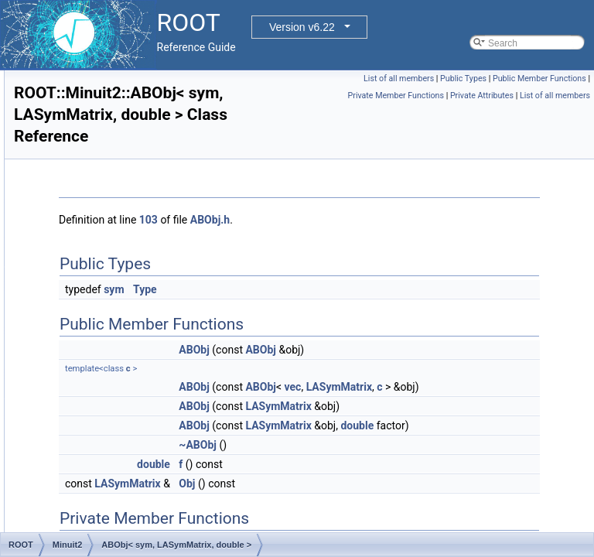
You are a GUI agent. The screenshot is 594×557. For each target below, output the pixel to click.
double (388, 459)
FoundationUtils (95, 121)
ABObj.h (403, 220)
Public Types (563, 78)
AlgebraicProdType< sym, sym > (143, 461)
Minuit (75, 257)
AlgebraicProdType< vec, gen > (140, 512)
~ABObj (391, 479)
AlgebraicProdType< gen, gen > (141, 393)
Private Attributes (482, 113)
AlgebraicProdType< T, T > (130, 495)
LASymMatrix (405, 404)
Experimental (90, 87)
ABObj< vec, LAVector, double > (142, 325)
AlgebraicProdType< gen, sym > (142, 410)
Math (73, 206)
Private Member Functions (542, 96)
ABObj (89, 291)
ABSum (92, 359)
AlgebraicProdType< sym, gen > (142, 444)
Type (338, 289)
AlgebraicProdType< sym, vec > (141, 478)
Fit (68, 104)
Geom (76, 138)
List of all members (498, 78)
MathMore (84, 223)
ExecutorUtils (90, 70)
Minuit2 (78, 274)
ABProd (92, 342)
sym (307, 289)
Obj (380, 517)
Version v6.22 (302, 27)
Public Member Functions (441, 96)
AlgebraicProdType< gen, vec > (140, 427)
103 (342, 220)
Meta (73, 240)
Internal (78, 172)
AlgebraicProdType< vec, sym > (141, 530)
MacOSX (82, 189)
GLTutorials (87, 155)
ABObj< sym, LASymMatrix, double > (152, 308)
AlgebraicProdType (115, 376)
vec (486, 387)
